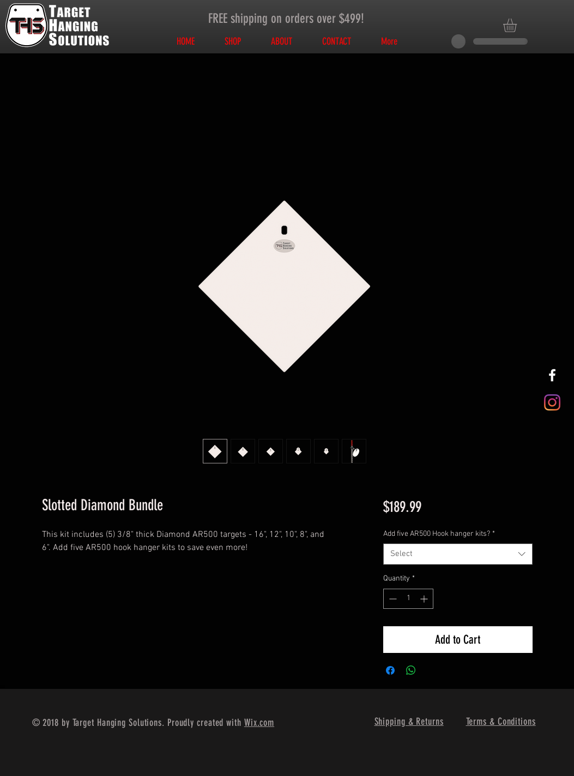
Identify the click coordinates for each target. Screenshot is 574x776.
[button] (518, 25)
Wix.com (259, 723)
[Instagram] (552, 402)
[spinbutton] (408, 598)
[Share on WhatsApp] (411, 670)
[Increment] (425, 598)
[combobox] (457, 554)
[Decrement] (391, 598)
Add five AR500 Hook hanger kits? (439, 534)
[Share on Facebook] (390, 670)
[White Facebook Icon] (552, 375)
